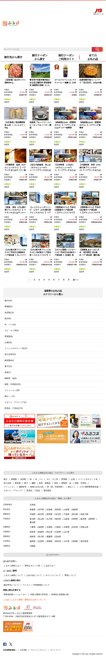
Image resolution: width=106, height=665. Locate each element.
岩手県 (41, 509)
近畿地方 (7, 99)
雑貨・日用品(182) (13, 384)
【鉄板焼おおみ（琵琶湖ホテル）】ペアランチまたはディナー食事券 (65, 125)
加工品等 (7, 483)
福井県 (58, 519)
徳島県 (32, 536)
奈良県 (75, 527)
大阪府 (58, 527)
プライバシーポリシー (38, 650)
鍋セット (72, 487)
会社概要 (23, 650)
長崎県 (49, 541)
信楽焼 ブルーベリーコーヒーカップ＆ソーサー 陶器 (40, 125)
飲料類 (18, 483)
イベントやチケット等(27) (16, 348)
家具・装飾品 (45, 483)
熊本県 (58, 541)
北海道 (32, 505)
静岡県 (92, 519)
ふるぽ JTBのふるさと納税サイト (11, 21)
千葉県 (66, 514)
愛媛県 (49, 536)
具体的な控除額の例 (60, 594)
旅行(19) (8, 300)
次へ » (75, 280)
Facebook (4, 644)
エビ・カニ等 (52, 479)
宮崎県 (75, 541)
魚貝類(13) (9, 312)
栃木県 (41, 514)
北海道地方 (7, 504)
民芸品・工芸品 (33, 490)
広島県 (58, 532)
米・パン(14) (10, 324)
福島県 (75, 509)
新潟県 (32, 519)
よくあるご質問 (60, 5)
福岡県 (32, 541)
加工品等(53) (10, 354)
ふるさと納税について (13, 575)
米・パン (39, 479)
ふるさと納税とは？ (12, 566)
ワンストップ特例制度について (36, 585)
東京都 (75, 514)
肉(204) (8, 318)
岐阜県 (83, 519)
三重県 (32, 527)
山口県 (66, 532)
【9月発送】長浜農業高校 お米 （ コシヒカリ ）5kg (15, 125)
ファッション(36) (12, 390)
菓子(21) (8, 366)
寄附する (78, 5)
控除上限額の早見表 (39, 594)
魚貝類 (23, 479)
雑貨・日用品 (80, 483)
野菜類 (64, 479)
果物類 (14, 479)
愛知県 (32, 522)
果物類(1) (9, 306)
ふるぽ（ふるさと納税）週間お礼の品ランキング (24, 600)
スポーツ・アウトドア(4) (15, 402)
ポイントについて (53, 575)
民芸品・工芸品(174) (14, 408)
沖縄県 (32, 546)
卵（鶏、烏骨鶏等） (55, 487)
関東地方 (6, 514)
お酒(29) (8, 342)
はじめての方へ (49, 5)
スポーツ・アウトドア (13, 490)
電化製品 (47, 490)
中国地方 (6, 532)
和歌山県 (84, 527)
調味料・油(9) (11, 378)
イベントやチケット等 (87, 479)
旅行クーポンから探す (40, 57)
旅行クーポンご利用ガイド (66, 57)
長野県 (75, 519)
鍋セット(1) (10, 396)
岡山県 (49, 532)
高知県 (58, 536)
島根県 (41, 532)
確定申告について (11, 585)
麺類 (33, 483)
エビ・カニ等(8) (11, 330)
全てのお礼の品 (93, 57)
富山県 (41, 519)
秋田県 (58, 509)
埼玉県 (58, 514)
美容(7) (8, 372)
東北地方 (6, 509)
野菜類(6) (9, 336)
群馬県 (49, 514)
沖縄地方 (6, 546)
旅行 (5, 479)
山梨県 (66, 519)
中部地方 (6, 519)
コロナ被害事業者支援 (89, 487)
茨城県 (32, 514)
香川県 (41, 536)
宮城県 (49, 509)
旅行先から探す (13, 57)
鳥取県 (32, 532)
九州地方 (6, 541)
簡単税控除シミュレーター (15, 594)
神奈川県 (84, 514)
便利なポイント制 (32, 566)
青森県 (32, 509)
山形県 (66, 509)
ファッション (9, 487)
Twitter (11, 644)
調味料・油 (66, 483)
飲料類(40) (9, 360)
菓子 (26, 483)
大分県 (66, 541)
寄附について (70, 575)
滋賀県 (6, 102)
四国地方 (6, 536)
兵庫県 (66, 527)
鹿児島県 (84, 541)
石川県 (49, 519)
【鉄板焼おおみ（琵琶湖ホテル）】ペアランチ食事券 (90, 125)
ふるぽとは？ (49, 566)
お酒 (73, 479)
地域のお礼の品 (36, 487)
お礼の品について (34, 575)
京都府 (49, 527)
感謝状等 (22, 487)
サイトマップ (55, 650)
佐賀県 (41, 541)
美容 (56, 483)
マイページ (71, 5)
